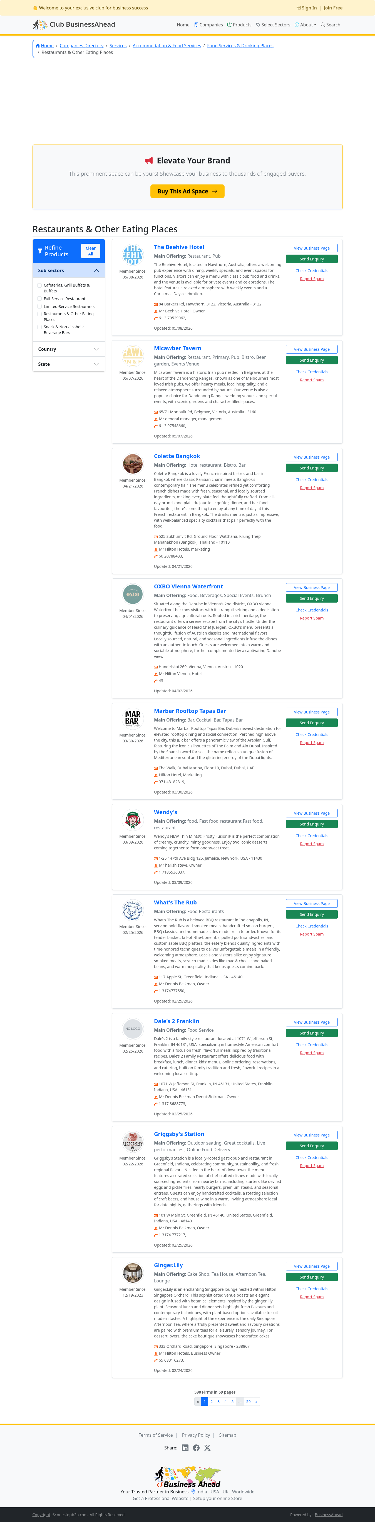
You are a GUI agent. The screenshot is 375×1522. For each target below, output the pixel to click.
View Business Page (312, 248)
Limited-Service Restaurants (69, 306)
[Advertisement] (188, 101)
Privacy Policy (196, 1435)
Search (331, 25)
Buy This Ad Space (187, 191)
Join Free (333, 8)
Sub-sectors (51, 270)
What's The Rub (175, 902)
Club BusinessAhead (74, 25)
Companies (208, 25)
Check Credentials (311, 270)
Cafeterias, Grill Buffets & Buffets (67, 288)
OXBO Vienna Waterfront (188, 586)
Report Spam (312, 278)
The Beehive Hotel (179, 247)
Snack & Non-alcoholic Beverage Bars (64, 329)
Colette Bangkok (177, 456)
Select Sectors (273, 25)
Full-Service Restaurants (66, 298)
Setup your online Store (217, 1498)
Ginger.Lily (168, 1265)
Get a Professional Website (160, 1498)
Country (47, 349)
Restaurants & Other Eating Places (69, 316)
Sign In (306, 8)
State (44, 364)
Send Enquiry (312, 259)
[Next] (256, 1401)
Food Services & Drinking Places (240, 46)
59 (248, 1401)
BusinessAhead (329, 1514)
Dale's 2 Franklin (176, 1021)
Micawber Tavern (177, 348)
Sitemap (228, 1435)
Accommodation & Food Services (167, 46)
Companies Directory (81, 46)
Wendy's (165, 812)
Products (239, 25)
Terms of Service (156, 1435)
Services (118, 46)
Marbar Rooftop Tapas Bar (190, 711)
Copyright (42, 1514)
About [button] (304, 25)
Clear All (91, 251)
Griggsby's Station (179, 1134)
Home (183, 25)
